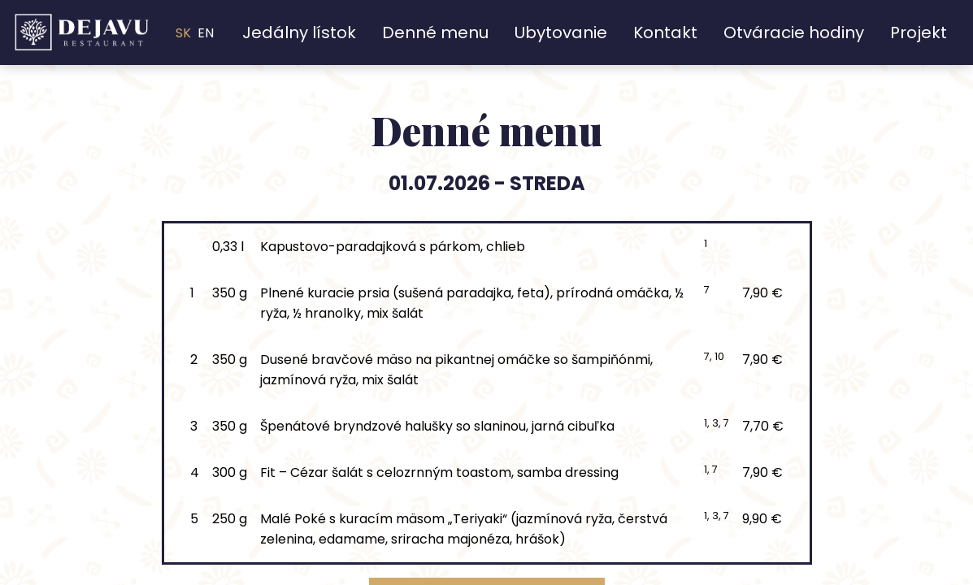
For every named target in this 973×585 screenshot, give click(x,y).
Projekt (918, 32)
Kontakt (665, 32)
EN (206, 33)
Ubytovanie (561, 32)
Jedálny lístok (299, 32)
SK (183, 33)
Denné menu (435, 32)
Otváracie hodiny (793, 32)
